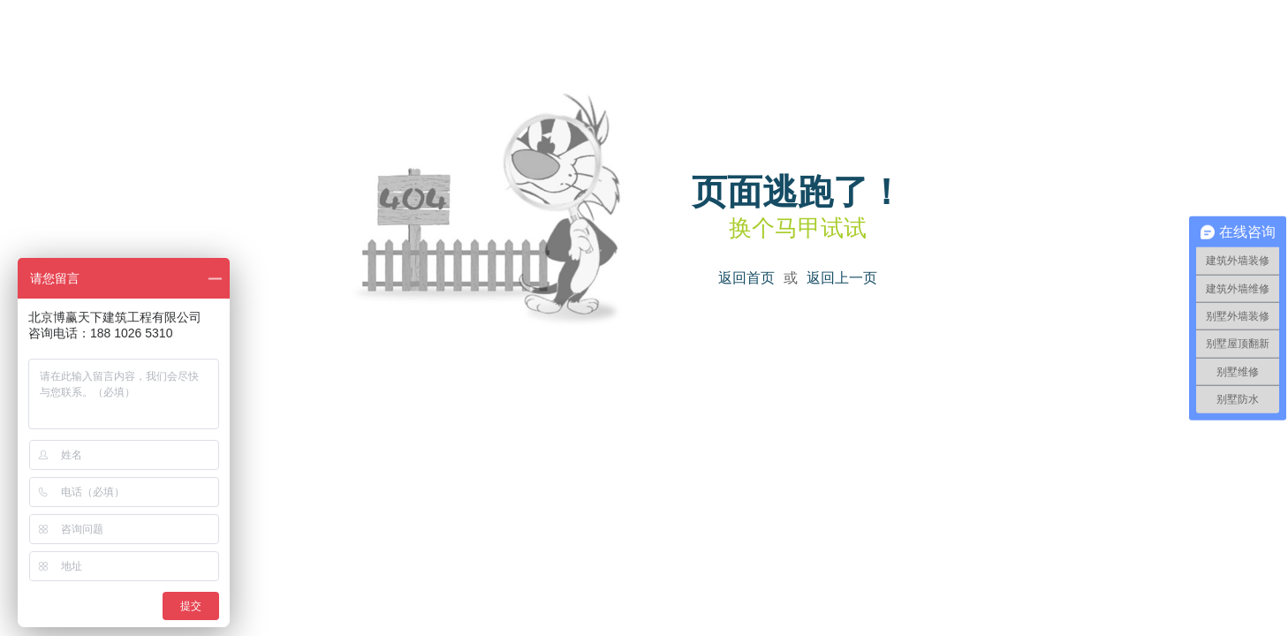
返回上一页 (842, 277)
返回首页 (746, 277)
